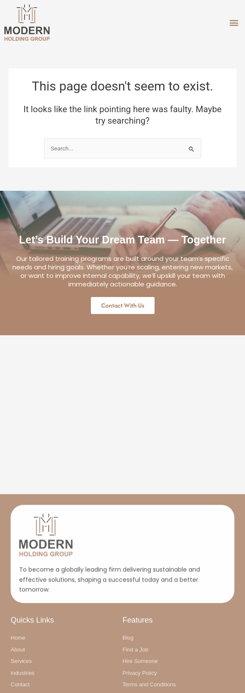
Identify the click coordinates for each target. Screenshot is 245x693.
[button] (234, 23)
